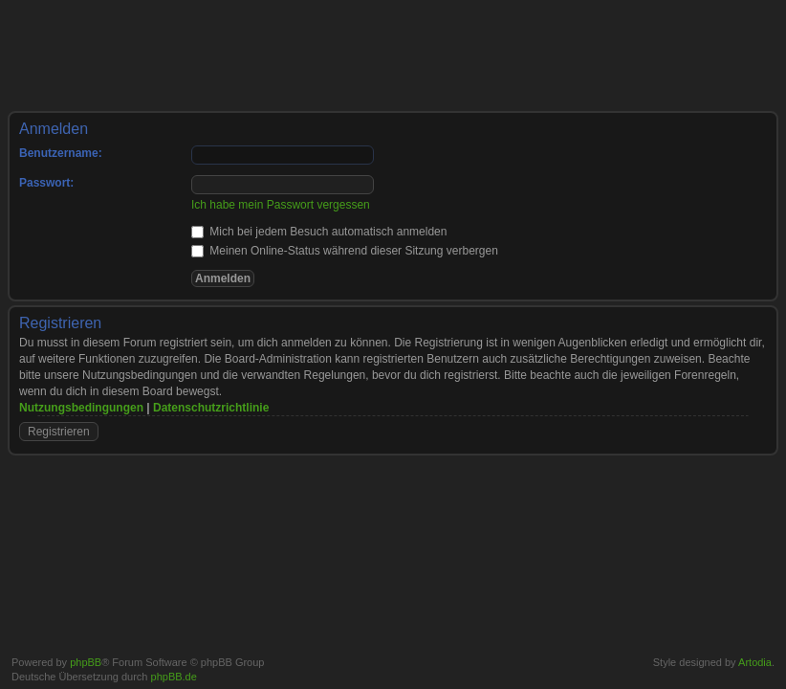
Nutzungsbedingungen (81, 407)
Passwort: (46, 182)
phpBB (85, 662)
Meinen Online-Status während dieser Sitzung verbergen (344, 250)
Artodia (755, 662)
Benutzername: (60, 153)
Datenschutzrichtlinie (211, 407)
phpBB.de (174, 676)
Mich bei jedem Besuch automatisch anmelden (319, 231)
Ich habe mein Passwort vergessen (280, 204)
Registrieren (59, 431)
